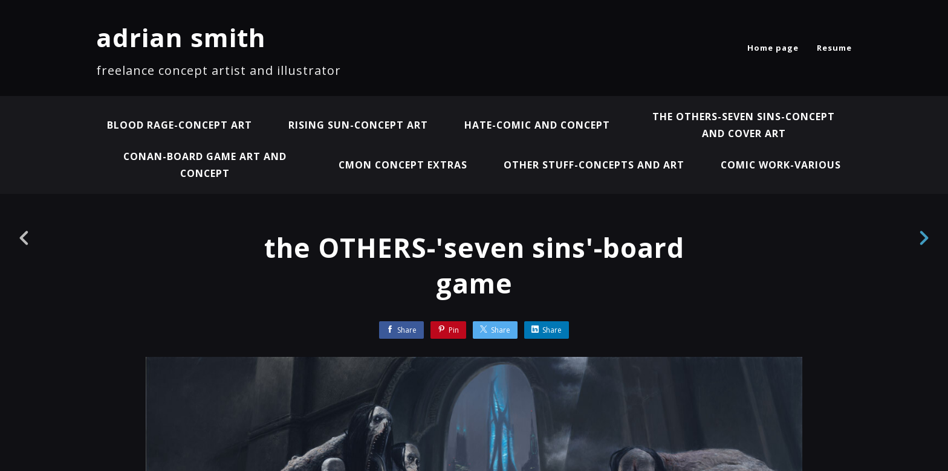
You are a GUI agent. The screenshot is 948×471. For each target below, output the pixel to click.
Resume (834, 47)
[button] (896, 387)
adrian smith (181, 37)
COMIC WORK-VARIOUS (782, 164)
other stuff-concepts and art (594, 164)
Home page (773, 47)
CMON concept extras (401, 164)
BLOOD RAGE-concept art (178, 125)
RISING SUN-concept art (357, 125)
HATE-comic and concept (538, 125)
